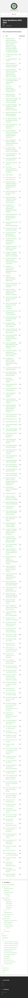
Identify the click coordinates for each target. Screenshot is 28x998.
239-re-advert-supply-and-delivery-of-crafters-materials (12, 699)
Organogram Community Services (10, 920)
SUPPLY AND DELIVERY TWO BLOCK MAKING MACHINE (11, 441)
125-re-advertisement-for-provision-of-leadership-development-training (12, 795)
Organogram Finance (8, 912)
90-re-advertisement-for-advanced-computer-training (11, 835)
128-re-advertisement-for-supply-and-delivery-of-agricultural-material (12, 777)
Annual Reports (9, 907)
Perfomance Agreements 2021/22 (10, 947)
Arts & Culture (6, 931)
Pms (3, 940)
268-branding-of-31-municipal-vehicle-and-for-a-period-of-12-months (12, 649)
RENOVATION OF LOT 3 (11, 493)
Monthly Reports (9, 903)
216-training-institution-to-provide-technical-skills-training (11, 722)
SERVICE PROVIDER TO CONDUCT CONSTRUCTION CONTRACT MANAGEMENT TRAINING (12, 560)
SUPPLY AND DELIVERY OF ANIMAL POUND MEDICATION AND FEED (11, 589)
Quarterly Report (9, 905)
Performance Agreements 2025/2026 (11, 941)
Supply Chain (8, 25)
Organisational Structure (8, 888)
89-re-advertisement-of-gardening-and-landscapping (11, 841)
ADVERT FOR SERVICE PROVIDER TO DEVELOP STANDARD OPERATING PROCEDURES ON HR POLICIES (11, 185)
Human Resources (7, 894)
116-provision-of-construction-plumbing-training (11, 810)
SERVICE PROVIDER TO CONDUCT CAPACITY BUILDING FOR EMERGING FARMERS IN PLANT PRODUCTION (11, 481)
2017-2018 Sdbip (7, 956)
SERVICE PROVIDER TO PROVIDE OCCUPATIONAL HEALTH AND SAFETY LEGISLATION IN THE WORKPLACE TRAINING (11, 73)
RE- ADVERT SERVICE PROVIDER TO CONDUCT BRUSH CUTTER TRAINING (12, 149)
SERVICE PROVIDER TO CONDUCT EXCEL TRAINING (11, 394)
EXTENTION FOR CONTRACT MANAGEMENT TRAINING (12, 489)
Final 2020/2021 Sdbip (8, 951)
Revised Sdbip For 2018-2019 (9, 954)
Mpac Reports (4, 935)
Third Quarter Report (8, 963)
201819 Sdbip (6, 958)
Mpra (5, 910)
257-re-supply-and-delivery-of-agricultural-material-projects (11, 661)
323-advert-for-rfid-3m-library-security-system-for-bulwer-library (11, 624)
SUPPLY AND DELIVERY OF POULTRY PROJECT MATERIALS (11, 451)
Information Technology (8, 892)
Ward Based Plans (5, 970)
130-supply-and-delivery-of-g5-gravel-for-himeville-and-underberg (11, 766)
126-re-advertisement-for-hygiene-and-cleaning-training (12, 789)
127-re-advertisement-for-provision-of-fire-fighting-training (12, 783)
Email (2, 994)
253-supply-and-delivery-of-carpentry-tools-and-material (11, 684)
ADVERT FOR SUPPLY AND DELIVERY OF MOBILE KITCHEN (11, 193)
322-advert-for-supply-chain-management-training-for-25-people (11, 630)
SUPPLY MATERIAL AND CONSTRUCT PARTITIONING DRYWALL (11, 613)
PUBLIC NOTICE (9, 174)
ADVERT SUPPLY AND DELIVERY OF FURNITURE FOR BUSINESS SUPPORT (11, 595)
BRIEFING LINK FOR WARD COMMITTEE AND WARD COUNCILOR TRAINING (12, 100)
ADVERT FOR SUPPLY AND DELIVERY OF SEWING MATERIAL (11, 299)
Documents (8, 908)
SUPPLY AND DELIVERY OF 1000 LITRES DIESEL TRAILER (11, 518)
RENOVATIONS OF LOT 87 (11, 421)
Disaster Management (8, 922)
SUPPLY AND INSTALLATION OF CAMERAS (10, 380)
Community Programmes (9, 926)
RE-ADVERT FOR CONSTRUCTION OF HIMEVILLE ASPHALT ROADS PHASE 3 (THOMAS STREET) (11, 362)
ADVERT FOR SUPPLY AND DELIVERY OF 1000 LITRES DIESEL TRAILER (11, 331)
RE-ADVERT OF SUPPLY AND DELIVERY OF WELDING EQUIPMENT (11, 234)
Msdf (3, 933)
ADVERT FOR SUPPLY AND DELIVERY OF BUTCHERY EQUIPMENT (11, 285)
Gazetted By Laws (5, 968)
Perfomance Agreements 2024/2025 (11, 943)
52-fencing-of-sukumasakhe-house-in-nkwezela (11, 870)
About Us (3, 985)
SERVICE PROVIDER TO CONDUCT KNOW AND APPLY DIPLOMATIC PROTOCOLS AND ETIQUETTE (11, 408)
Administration (7, 890)
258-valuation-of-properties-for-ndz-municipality (10, 655)
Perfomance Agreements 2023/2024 (11, 945)
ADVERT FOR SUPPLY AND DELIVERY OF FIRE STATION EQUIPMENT (11, 312)
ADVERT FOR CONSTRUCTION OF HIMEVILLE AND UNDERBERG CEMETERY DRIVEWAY (11, 270)
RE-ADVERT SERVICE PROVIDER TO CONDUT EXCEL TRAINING (11, 324)
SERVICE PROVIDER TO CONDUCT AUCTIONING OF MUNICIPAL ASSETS (12, 607)
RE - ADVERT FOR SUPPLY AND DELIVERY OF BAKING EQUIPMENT (11, 120)
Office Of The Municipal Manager (8, 884)
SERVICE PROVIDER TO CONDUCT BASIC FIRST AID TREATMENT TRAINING (12, 65)
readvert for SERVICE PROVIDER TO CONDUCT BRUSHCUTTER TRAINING (12, 498)
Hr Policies (8, 895)
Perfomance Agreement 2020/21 (10, 949)
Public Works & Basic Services (8, 914)
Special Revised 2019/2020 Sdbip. (10, 952)
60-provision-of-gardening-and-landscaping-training (10, 863)
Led (4, 929)
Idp (2, 965)
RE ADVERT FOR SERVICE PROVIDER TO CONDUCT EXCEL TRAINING (11, 248)
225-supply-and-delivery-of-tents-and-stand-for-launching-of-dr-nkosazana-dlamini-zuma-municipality (12, 707)
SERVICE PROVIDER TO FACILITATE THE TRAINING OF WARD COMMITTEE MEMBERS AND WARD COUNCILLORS (12, 134)
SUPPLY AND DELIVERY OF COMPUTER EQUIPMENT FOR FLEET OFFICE (11, 512)
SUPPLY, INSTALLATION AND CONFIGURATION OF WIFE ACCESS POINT (11, 374)
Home (4, 25)
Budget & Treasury (5, 898)
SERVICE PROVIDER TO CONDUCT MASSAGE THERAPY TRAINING (11, 525)
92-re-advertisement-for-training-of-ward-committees (11, 829)
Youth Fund (8, 927)
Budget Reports (9, 901)
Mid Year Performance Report (9, 961)
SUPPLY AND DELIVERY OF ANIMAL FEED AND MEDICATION (11, 126)
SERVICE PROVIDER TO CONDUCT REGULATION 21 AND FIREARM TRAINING (12, 583)
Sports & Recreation (8, 924)
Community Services (6, 918)
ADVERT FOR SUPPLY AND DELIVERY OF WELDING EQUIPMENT (11, 318)
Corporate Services (6, 886)
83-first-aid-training (10, 850)
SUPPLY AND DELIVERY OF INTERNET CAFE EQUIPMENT (11, 435)
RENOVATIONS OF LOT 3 (11, 419)
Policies (3, 972)
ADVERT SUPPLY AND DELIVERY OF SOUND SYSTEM (10, 601)
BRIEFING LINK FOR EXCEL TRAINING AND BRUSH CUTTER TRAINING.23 (12, 114)
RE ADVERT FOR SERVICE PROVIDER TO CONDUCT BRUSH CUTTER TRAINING (12, 254)
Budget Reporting (7, 899)
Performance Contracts (8, 960)
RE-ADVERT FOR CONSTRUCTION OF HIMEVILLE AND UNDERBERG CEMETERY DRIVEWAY (11, 208)
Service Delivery (7, 916)
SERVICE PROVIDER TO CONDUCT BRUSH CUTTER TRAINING (12, 401)
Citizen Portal (4, 992)
